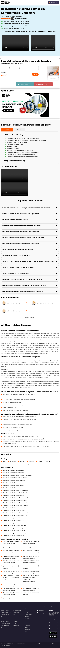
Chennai (40, 461)
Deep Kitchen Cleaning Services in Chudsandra (14, 470)
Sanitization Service (5, 627)
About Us (15, 621)
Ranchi (4, 461)
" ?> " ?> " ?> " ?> (20, 68)
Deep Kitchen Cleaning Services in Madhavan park (15, 515)
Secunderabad (44, 464)
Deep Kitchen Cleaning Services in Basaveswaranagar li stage (17, 523)
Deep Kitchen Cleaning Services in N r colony (13, 472)
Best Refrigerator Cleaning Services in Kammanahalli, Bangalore (31, 552)
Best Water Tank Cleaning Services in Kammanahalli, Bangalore (11, 566)
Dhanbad (48, 461)
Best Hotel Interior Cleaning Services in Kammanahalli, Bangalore (31, 566)
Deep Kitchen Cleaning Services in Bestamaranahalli (15, 497)
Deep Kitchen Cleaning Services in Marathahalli (14, 508)
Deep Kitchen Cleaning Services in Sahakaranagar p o (15, 505)
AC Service (3, 616)
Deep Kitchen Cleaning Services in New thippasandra (15, 490)
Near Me (15, 616)
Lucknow (54, 464)
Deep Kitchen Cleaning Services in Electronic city (14, 533)
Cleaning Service (5, 610)
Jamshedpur (27, 464)
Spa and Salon (4, 619)
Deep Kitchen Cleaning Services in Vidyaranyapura (15, 500)
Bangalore (22, 461)
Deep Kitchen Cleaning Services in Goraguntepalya (15, 477)
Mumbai (5, 464)
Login (14, 623)
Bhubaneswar (13, 461)
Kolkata (12, 464)
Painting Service (5, 614)
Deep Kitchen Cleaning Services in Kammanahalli (14, 487)
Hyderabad (31, 461)
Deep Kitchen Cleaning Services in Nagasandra (14, 510)
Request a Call (42, 84)
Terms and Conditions (53, 644)
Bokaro (35, 464)
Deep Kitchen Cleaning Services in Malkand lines (14, 525)
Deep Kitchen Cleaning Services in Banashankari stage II (16, 502)
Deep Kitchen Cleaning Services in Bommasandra (14, 518)
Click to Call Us (24, 84)
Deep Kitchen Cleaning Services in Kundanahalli (14, 480)
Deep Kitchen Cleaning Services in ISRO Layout (14, 530)
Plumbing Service (5, 625)
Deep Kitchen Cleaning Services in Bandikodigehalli (15, 492)
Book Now (53, 78)
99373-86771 (42, 610)
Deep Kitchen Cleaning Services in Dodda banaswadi (15, 513)
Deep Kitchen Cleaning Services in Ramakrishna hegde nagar (17, 475)
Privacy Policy (16, 612)
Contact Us (15, 619)
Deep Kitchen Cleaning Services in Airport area (14, 520)
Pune (19, 464)
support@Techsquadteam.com (44, 614)
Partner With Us (16, 625)
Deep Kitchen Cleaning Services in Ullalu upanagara (15, 482)
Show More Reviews (30, 318)
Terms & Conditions (17, 610)
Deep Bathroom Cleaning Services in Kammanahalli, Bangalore (11, 577)
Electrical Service (5, 621)
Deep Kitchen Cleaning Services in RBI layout (13, 485)
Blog (14, 614)
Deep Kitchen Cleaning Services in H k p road (13, 535)
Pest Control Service (5, 612)
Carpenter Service (5, 623)
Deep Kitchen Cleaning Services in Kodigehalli (13, 495)
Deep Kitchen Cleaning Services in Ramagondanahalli (15, 528)
